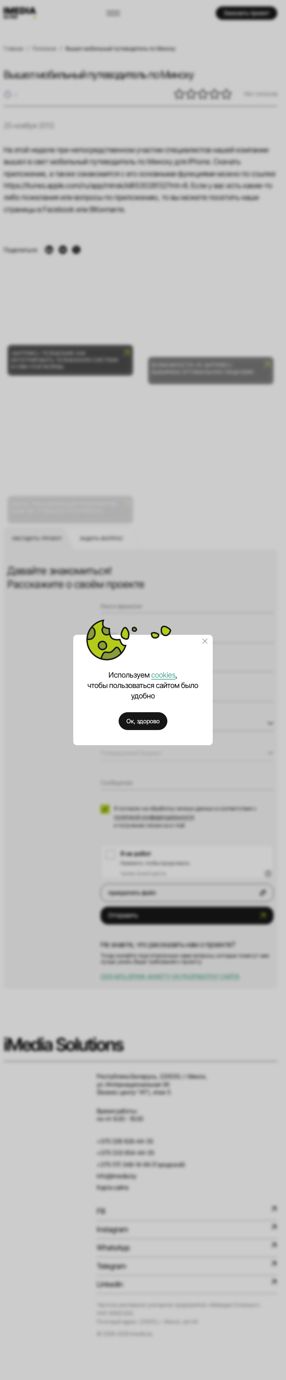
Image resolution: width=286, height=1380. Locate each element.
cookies (163, 674)
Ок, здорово (143, 721)
